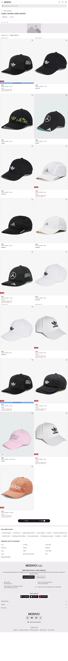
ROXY (24, 550)
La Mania (25, 544)
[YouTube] (31, 617)
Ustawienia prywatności (24, 630)
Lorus (2, 544)
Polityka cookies (43, 630)
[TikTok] (40, 617)
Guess (2, 554)
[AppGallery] (43, 596)
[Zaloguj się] (59, 2)
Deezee (25, 547)
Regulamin (16, 630)
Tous (46, 554)
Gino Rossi (3, 547)
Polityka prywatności (34, 630)
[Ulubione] (62, 2)
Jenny (2, 550)
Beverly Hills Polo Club (28, 554)
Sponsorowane (4, 37)
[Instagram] (27, 617)
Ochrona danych (51, 630)
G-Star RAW (48, 550)
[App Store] (34, 596)
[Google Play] (24, 596)
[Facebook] (36, 617)
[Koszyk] (65, 2)
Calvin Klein (48, 544)
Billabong (47, 547)
